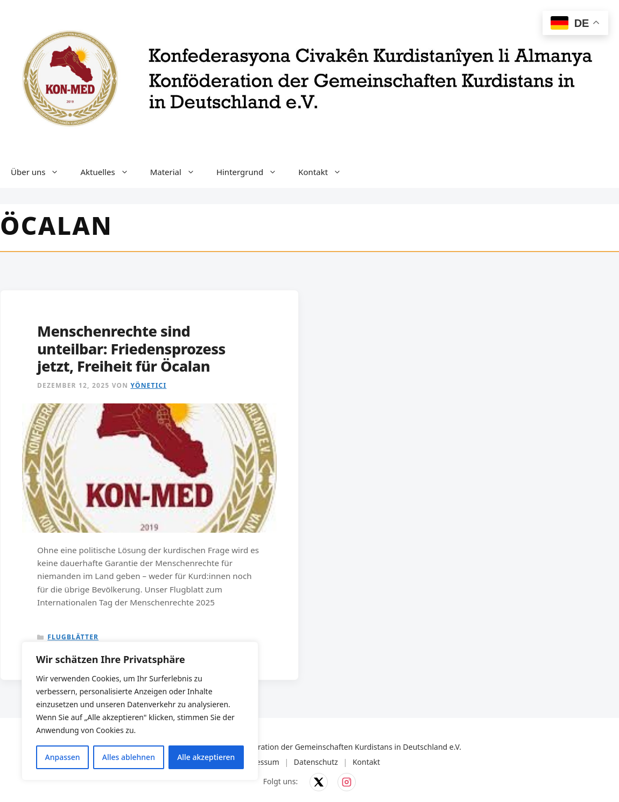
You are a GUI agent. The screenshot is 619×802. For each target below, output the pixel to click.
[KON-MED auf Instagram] (346, 782)
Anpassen (62, 757)
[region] (140, 710)
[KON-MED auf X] (319, 782)
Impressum (259, 762)
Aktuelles (109, 172)
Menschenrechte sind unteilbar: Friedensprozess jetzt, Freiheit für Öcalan (131, 348)
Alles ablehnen (128, 757)
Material (178, 172)
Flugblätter (73, 636)
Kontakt (325, 172)
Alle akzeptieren (206, 757)
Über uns (40, 172)
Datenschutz (316, 762)
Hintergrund (251, 172)
